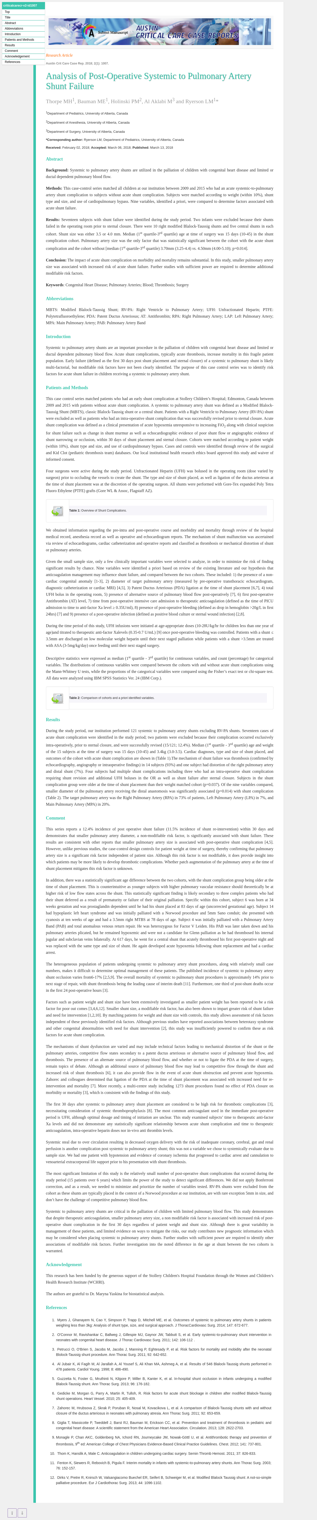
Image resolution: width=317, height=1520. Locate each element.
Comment (11, 51)
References (12, 62)
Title (7, 17)
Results (10, 45)
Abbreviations (14, 28)
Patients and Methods (19, 39)
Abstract (10, 23)
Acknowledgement (17, 56)
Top (7, 12)
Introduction (13, 34)
